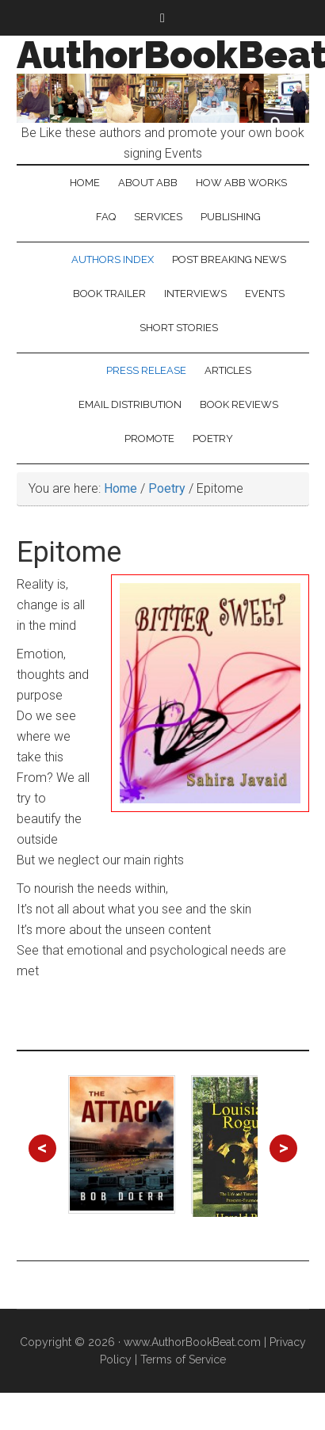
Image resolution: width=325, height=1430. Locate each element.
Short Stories (179, 328)
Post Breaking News (229, 259)
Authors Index (112, 259)
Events (265, 293)
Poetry (213, 438)
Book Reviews (239, 404)
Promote (149, 438)
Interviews (195, 293)
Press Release (146, 370)
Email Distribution (130, 404)
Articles (228, 370)
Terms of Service (183, 1359)
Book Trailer (109, 293)
